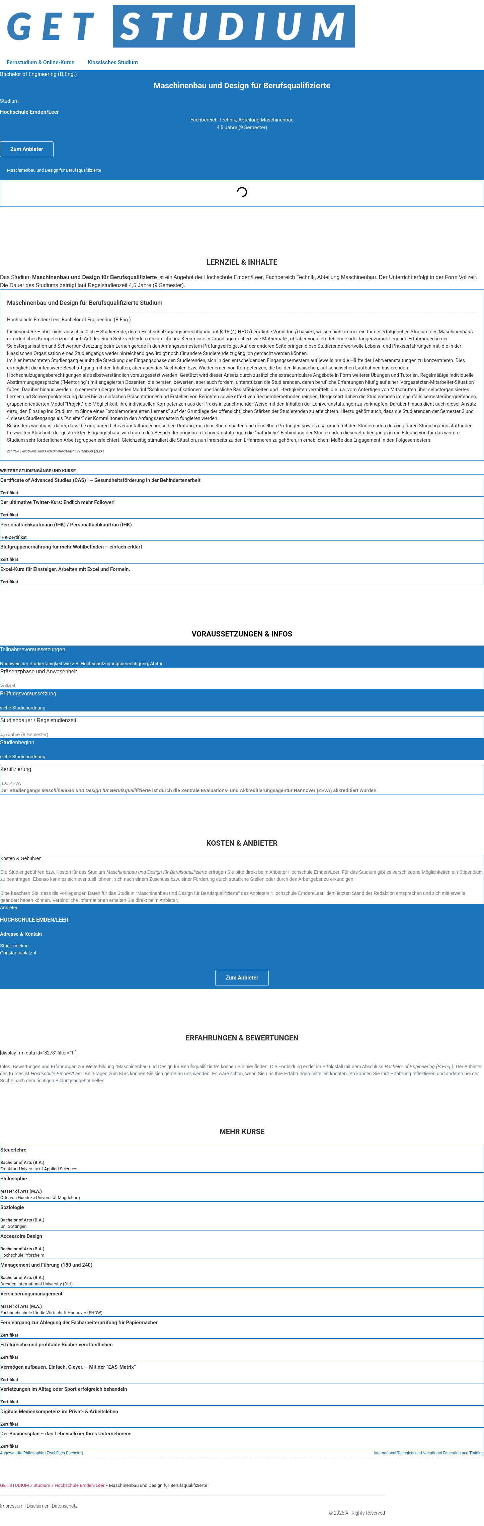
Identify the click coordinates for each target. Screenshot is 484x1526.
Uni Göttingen (13, 1226)
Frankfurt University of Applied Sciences (38, 1168)
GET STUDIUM (14, 1485)
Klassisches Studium (113, 62)
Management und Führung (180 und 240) (46, 1265)
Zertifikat (9, 492)
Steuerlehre (13, 1150)
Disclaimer (38, 1506)
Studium (41, 1485)
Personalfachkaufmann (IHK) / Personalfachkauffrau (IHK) (66, 525)
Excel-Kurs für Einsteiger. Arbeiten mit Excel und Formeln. (65, 569)
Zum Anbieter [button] (26, 149)
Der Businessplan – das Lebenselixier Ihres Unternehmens (66, 1434)
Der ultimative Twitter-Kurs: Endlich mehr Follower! (57, 502)
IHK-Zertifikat (13, 537)
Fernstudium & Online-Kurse (40, 62)
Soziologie (12, 1207)
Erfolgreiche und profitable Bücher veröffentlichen (56, 1345)
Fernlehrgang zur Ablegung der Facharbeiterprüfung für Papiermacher (79, 1323)
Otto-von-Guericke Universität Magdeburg (40, 1197)
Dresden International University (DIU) (36, 1283)
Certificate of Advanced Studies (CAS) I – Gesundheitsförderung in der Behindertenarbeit (100, 480)
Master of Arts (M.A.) (21, 1191)
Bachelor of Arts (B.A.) (22, 1162)
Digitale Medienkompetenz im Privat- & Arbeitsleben (59, 1412)
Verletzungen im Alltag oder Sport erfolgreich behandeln (63, 1389)
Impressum (11, 1506)
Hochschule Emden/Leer (79, 1485)
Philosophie (13, 1179)
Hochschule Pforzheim (22, 1255)
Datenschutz (65, 1506)
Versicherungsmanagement (31, 1294)
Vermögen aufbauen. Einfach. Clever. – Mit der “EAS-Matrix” (68, 1367)
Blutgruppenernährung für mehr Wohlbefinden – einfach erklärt (71, 547)
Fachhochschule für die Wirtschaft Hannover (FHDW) (51, 1312)
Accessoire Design (21, 1236)
